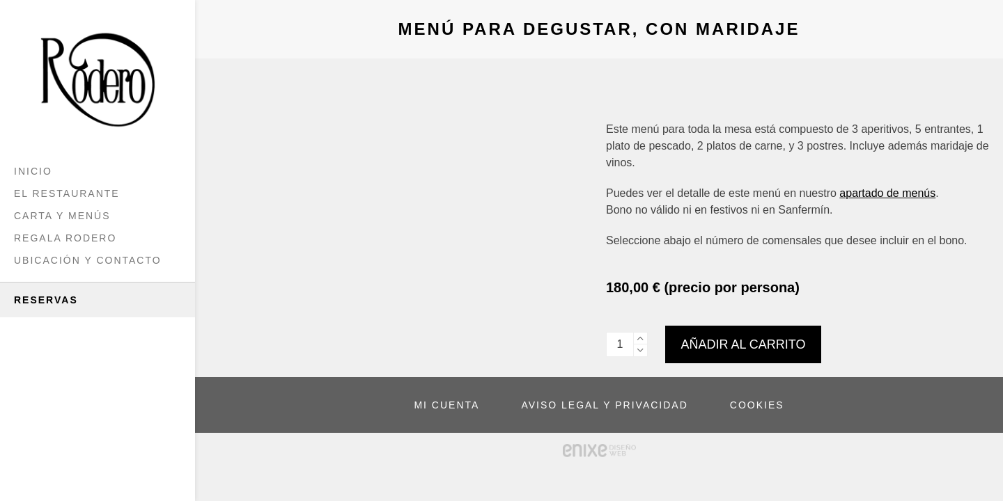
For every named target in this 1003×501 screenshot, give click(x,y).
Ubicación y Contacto (88, 260)
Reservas (46, 299)
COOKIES (757, 405)
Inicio (33, 171)
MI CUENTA (446, 405)
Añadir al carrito (743, 344)
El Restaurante (67, 193)
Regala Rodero (65, 238)
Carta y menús (62, 215)
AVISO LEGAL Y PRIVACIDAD (604, 405)
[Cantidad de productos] (620, 344)
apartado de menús (887, 193)
